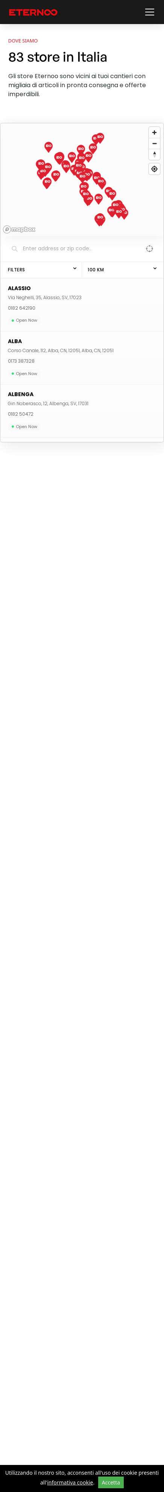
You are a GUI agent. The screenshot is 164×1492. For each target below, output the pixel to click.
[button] (148, 12)
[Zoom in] (154, 132)
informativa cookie (70, 1482)
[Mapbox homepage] (19, 229)
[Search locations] (76, 249)
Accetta (111, 1482)
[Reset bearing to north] (154, 154)
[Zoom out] (154, 143)
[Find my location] (154, 168)
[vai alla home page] (33, 12)
